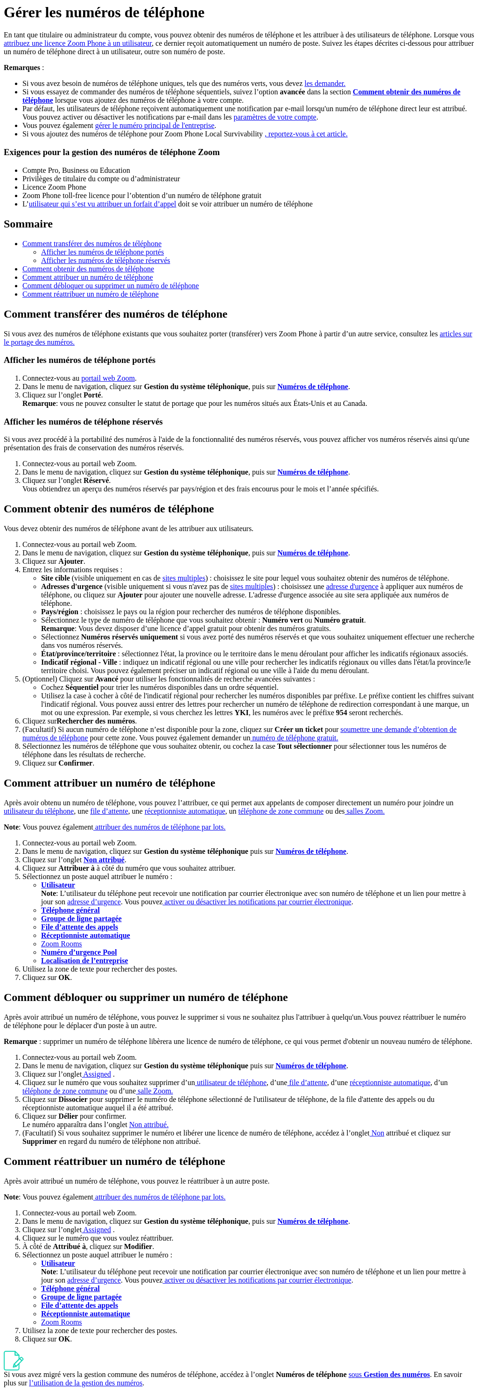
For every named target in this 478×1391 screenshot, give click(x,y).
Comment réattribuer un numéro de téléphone (90, 294)
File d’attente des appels (79, 927)
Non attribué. (149, 1124)
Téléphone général (70, 910)
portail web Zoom (108, 378)
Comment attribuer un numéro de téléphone (87, 277)
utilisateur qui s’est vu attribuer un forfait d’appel (102, 204)
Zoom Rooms (61, 944)
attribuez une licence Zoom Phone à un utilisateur (78, 43)
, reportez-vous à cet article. (306, 134)
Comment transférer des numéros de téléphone (92, 244)
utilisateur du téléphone (39, 811)
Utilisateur (58, 885)
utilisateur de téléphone (231, 1082)
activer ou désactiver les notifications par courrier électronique (256, 902)
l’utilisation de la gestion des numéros (85, 1383)
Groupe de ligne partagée (81, 919)
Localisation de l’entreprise (84, 961)
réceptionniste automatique (185, 811)
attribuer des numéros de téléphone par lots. (159, 827)
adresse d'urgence (352, 586)
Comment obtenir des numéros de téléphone (88, 269)
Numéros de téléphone (312, 386)
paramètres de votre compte (274, 117)
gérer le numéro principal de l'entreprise (155, 125)
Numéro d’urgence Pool (79, 952)
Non (377, 1133)
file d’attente (109, 811)
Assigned (96, 1074)
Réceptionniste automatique (85, 935)
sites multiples (183, 578)
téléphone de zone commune (281, 811)
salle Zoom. (154, 1091)
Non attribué (104, 860)
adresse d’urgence (94, 902)
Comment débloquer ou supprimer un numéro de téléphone (110, 286)
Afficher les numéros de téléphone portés (102, 252)
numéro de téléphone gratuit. (294, 738)
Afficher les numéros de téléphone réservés (105, 260)
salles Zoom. (364, 811)
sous (389, 1374)
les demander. (324, 83)
